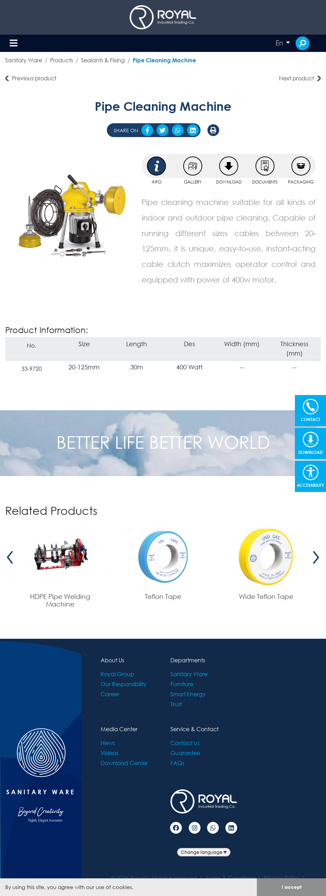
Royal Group (117, 674)
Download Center (124, 763)
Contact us (184, 742)
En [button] (280, 43)
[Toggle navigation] (13, 43)
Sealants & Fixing (103, 60)
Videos (109, 752)
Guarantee (185, 752)
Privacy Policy (282, 877)
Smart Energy (188, 694)
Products (61, 60)
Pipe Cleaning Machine (164, 60)
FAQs (177, 763)
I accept (291, 887)
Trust (176, 704)
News (108, 742)
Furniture (181, 684)
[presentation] (10, 557)
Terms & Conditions (231, 877)
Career (110, 694)
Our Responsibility (124, 684)
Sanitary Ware (23, 60)
